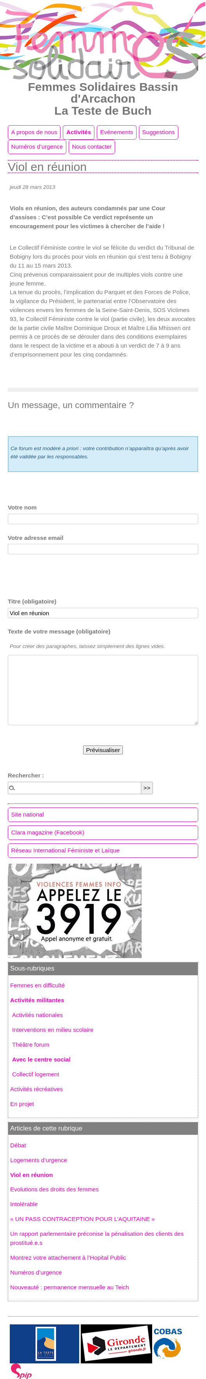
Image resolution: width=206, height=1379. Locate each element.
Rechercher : (26, 775)
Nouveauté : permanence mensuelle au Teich (69, 1287)
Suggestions (158, 132)
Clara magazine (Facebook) (47, 832)
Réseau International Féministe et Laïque (65, 850)
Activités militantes (37, 1000)
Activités (78, 132)
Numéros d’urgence (37, 146)
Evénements (116, 132)
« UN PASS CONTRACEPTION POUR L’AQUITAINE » (82, 1219)
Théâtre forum (30, 1044)
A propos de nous (34, 132)
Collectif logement (35, 1074)
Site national (27, 814)
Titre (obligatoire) (32, 601)
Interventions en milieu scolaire (53, 1029)
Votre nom (22, 507)
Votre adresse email (35, 537)
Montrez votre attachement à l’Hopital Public (68, 1257)
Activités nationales (37, 1015)
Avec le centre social (41, 1059)
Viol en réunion (31, 1174)
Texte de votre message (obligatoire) (59, 631)
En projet (22, 1103)
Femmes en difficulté (37, 985)
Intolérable (24, 1204)
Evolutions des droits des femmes (54, 1189)
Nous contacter (92, 146)
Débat (18, 1145)
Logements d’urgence (38, 1160)
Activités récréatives (36, 1089)
